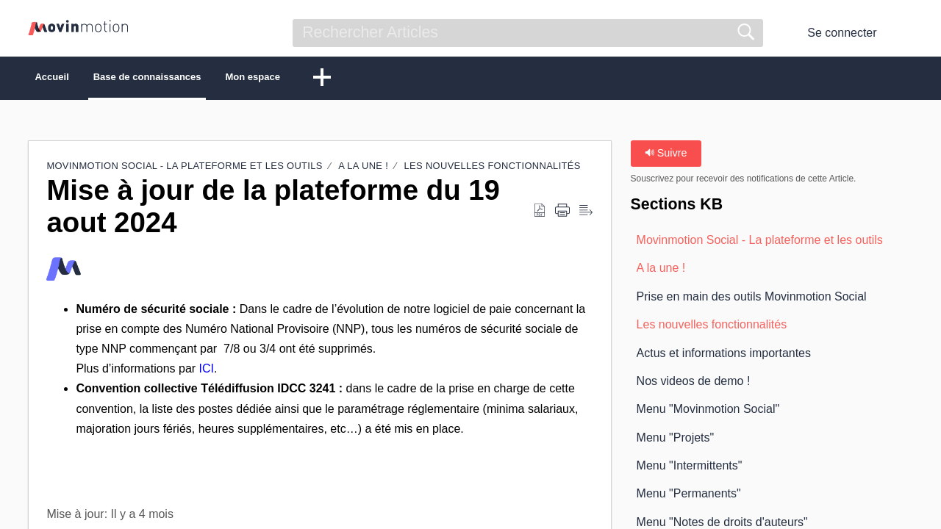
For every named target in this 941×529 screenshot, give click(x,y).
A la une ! (363, 169)
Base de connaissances (213, 79)
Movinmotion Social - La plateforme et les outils (184, 169)
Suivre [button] (666, 156)
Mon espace (365, 79)
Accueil (75, 79)
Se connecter (841, 32)
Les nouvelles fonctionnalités (492, 169)
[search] (528, 33)
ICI (206, 372)
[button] (904, 33)
